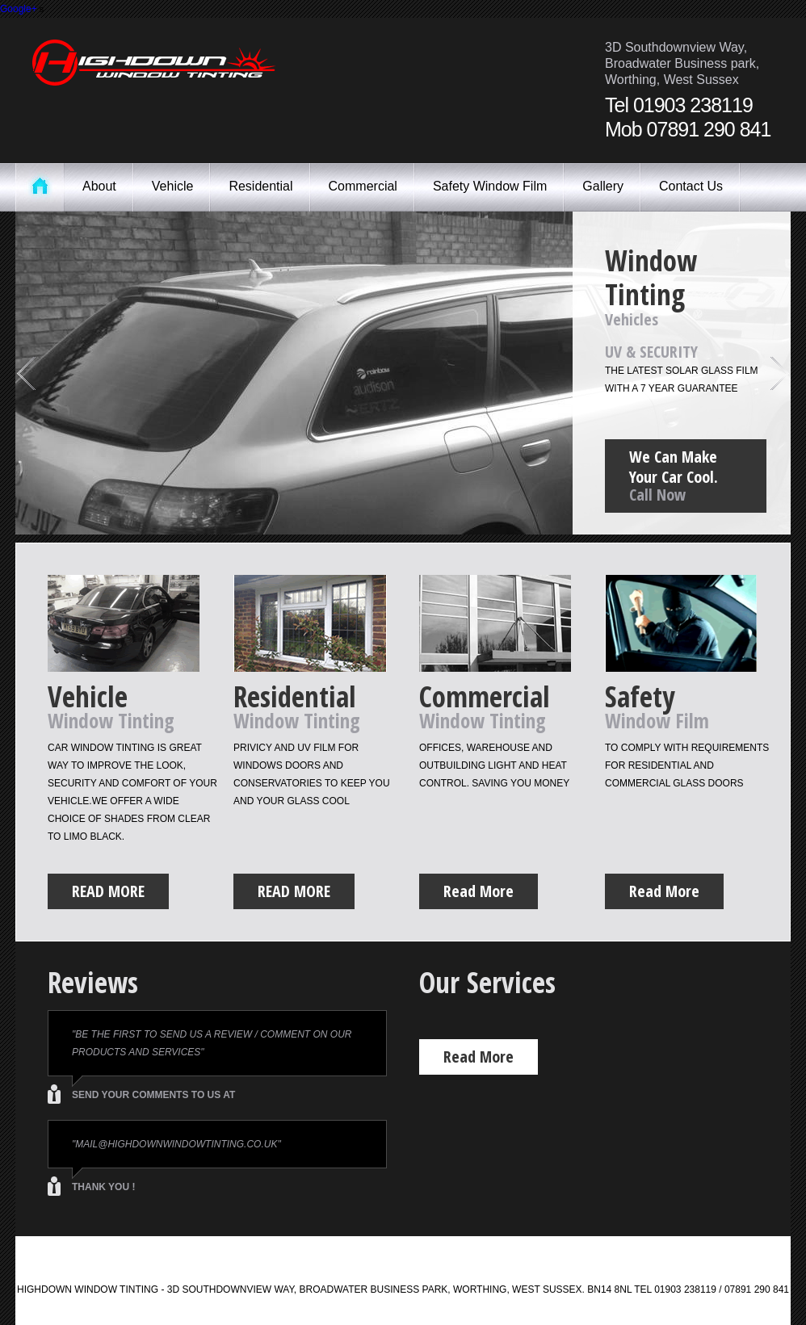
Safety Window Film (490, 186)
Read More (108, 891)
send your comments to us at (153, 1095)
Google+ (18, 9)
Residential (260, 186)
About (99, 186)
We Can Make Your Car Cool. (685, 478)
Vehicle (173, 186)
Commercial (363, 186)
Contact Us (691, 186)
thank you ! (103, 1187)
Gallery (602, 186)
